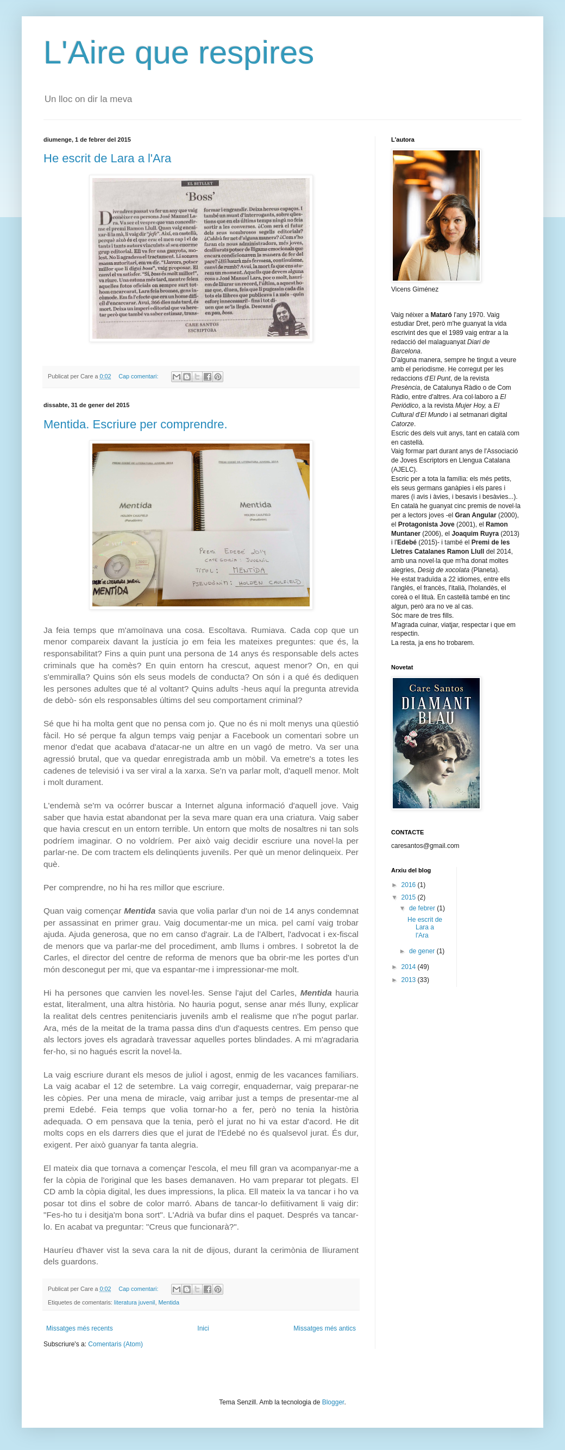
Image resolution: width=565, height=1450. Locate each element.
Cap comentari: (139, 376)
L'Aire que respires (178, 52)
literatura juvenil (134, 1302)
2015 (409, 897)
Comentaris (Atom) (115, 1344)
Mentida (168, 1302)
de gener (423, 951)
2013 (409, 980)
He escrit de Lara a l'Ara (107, 158)
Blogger (333, 1402)
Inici (203, 1328)
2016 (409, 885)
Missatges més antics (324, 1328)
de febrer (423, 908)
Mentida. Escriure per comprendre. (135, 424)
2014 (409, 967)
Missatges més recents (79, 1328)
